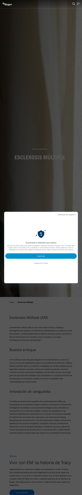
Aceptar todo (41, 256)
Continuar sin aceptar (67, 215)
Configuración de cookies (41, 263)
